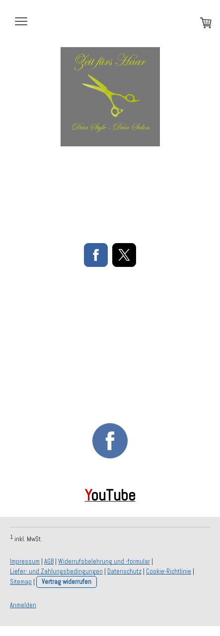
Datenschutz (124, 571)
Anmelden (23, 605)
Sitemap (21, 581)
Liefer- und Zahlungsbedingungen (56, 571)
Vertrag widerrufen (66, 581)
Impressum (25, 561)
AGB (49, 561)
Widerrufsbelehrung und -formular (104, 561)
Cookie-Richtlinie (168, 571)
